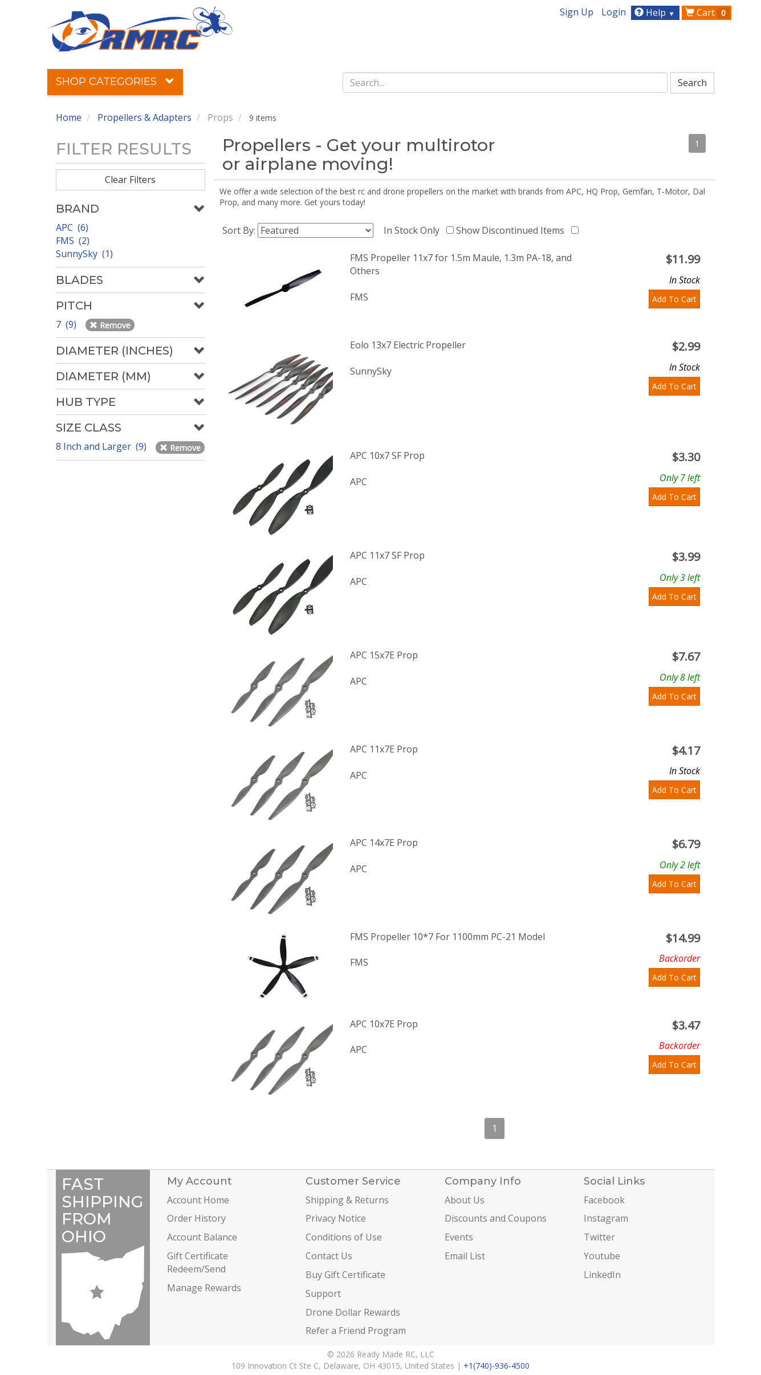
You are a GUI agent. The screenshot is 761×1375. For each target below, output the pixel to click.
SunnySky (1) (84, 253)
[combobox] (505, 82)
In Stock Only (414, 230)
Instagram (606, 1218)
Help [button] (655, 12)
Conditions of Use (344, 1237)
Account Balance (202, 1237)
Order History (196, 1218)
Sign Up (576, 12)
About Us (465, 1200)
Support (323, 1293)
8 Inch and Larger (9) (102, 446)
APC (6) (72, 227)
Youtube (602, 1256)
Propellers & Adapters (144, 117)
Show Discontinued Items (512, 230)
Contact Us (329, 1256)
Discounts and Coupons (496, 1218)
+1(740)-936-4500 (496, 1365)
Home (69, 117)
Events (459, 1237)
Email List (465, 1256)
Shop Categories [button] (115, 81)
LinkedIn (602, 1274)
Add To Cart (674, 299)
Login (613, 12)
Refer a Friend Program (356, 1330)
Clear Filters (130, 179)
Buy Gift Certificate (345, 1274)
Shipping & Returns (347, 1200)
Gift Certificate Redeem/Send (197, 1262)
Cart (707, 12)
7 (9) (67, 324)
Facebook (604, 1200)
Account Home (198, 1200)
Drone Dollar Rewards (353, 1312)
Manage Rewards (204, 1288)
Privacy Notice (336, 1218)
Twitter (599, 1237)
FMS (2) (72, 240)
